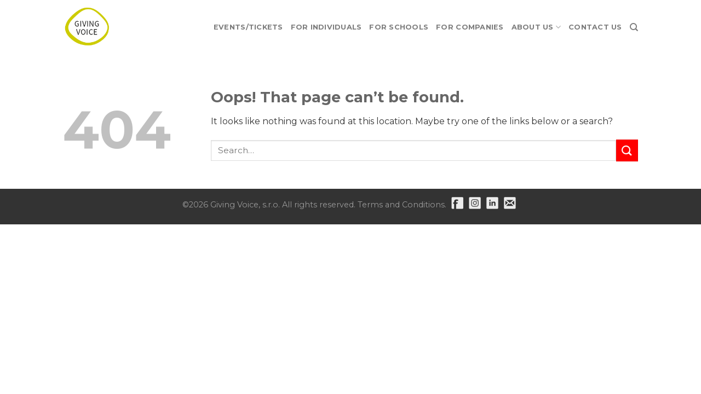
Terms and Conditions (401, 205)
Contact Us (595, 27)
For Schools (398, 27)
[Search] (634, 27)
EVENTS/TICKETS (248, 27)
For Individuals (326, 27)
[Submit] (627, 150)
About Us (536, 27)
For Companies (469, 27)
